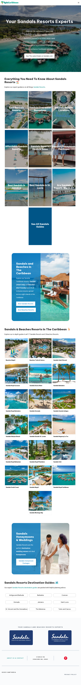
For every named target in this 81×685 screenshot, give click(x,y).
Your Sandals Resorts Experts (39, 21)
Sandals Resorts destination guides (24, 588)
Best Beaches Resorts (26, 310)
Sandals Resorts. (39, 87)
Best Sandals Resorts (25, 304)
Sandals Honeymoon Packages (26, 562)
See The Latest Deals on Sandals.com (39, 56)
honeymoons (21, 555)
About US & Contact (15, 658)
